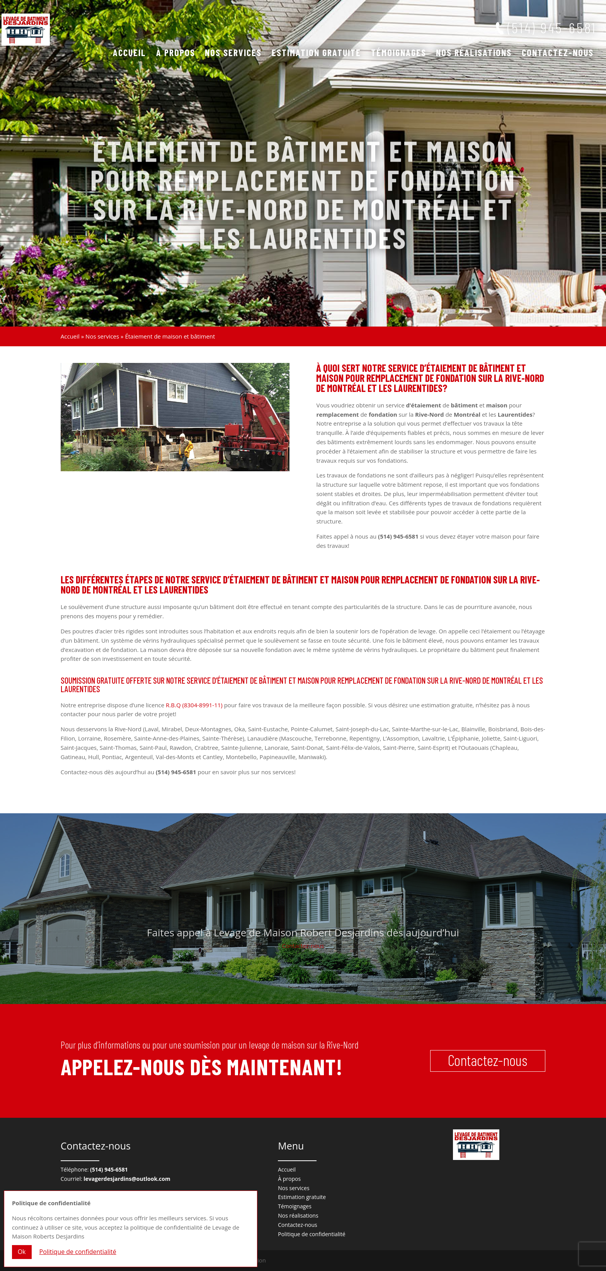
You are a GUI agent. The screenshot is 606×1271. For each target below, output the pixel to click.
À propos (175, 54)
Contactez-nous (558, 54)
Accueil (129, 54)
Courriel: (115, 1178)
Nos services (233, 54)
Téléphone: (94, 1169)
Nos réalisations (474, 54)
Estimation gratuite (316, 54)
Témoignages (398, 54)
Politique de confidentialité (311, 1234)
